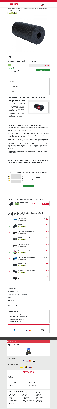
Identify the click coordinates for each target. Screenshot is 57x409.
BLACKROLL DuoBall (22, 263)
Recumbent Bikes (39, 397)
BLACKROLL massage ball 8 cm (22, 202)
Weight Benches (25, 395)
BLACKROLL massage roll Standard (25, 237)
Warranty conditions (14, 84)
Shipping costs (11, 385)
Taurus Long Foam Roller (23, 244)
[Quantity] (32, 70)
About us (30, 384)
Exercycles (10, 398)
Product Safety (13, 94)
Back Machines (11, 401)
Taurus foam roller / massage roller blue (26, 257)
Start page (9, 8)
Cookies (9, 384)
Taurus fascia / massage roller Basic (26, 231)
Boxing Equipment (25, 397)
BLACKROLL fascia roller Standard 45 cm (27, 270)
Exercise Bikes (25, 392)
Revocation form (11, 387)
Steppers (38, 398)
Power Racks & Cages (13, 400)
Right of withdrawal (32, 385)
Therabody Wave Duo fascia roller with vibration (28, 276)
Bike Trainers (24, 398)
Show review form (28, 186)
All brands (10, 405)
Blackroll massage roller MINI (24, 250)
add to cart (43, 70)
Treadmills (38, 392)
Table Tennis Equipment (13, 395)
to (10, 377)
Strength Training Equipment (17, 8)
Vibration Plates (12, 403)
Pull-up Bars (24, 401)
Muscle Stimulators (40, 401)
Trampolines (38, 394)
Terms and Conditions (12, 382)
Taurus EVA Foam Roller (23, 218)
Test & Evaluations (14, 86)
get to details (45, 203)
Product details (13, 79)
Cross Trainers (11, 392)
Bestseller (12, 91)
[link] (14, 330)
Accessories (12, 89)
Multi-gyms (24, 394)
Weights (10, 397)
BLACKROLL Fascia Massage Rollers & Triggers (17, 10)
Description (12, 81)
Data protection (32, 382)
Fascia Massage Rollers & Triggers (41, 8)
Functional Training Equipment (28, 8)
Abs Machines (39, 400)
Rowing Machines (12, 394)
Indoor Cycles (38, 395)
